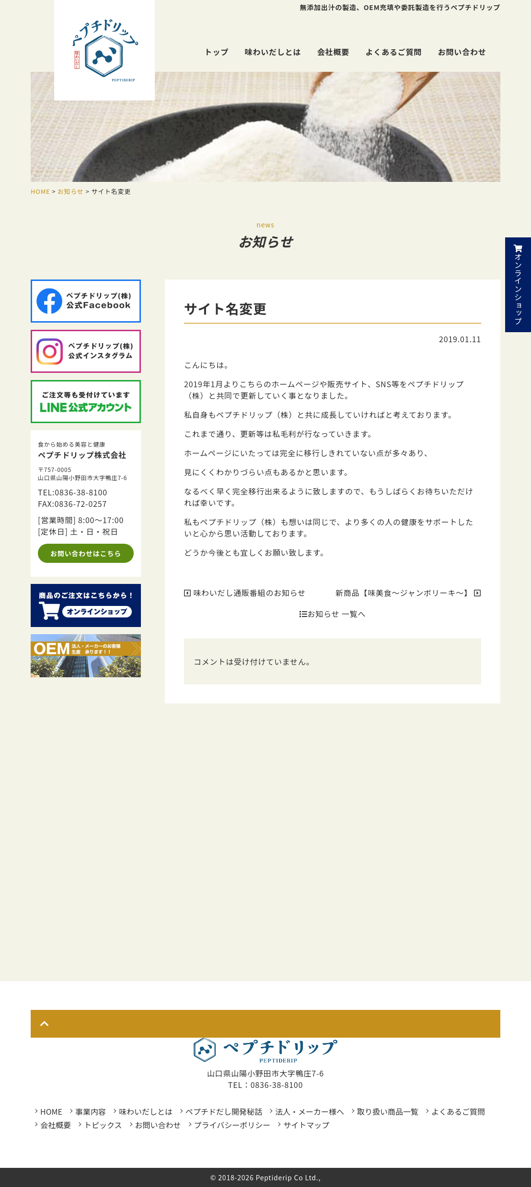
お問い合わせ (462, 51)
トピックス (103, 1125)
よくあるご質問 (394, 51)
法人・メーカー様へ (309, 1111)
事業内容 (90, 1111)
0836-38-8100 (81, 492)
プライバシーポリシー (232, 1125)
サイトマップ (306, 1125)
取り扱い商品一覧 (387, 1111)
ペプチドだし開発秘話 (223, 1111)
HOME (51, 1111)
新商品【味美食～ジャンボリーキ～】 (408, 592)
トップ (217, 51)
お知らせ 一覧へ (333, 613)
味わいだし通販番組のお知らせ (245, 592)
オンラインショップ (518, 285)
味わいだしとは (273, 51)
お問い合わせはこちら (85, 553)
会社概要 (333, 51)
